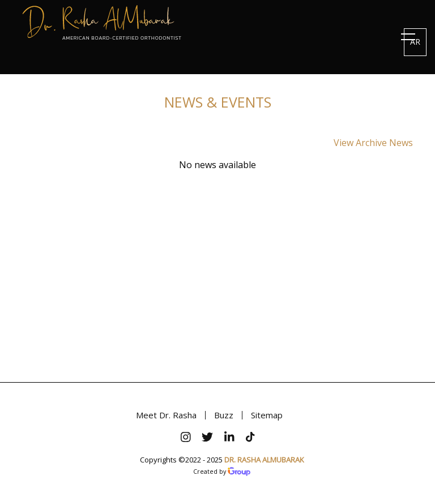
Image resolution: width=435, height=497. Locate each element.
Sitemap (267, 415)
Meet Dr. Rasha (166, 415)
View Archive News (373, 142)
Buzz (223, 415)
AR (415, 41)
